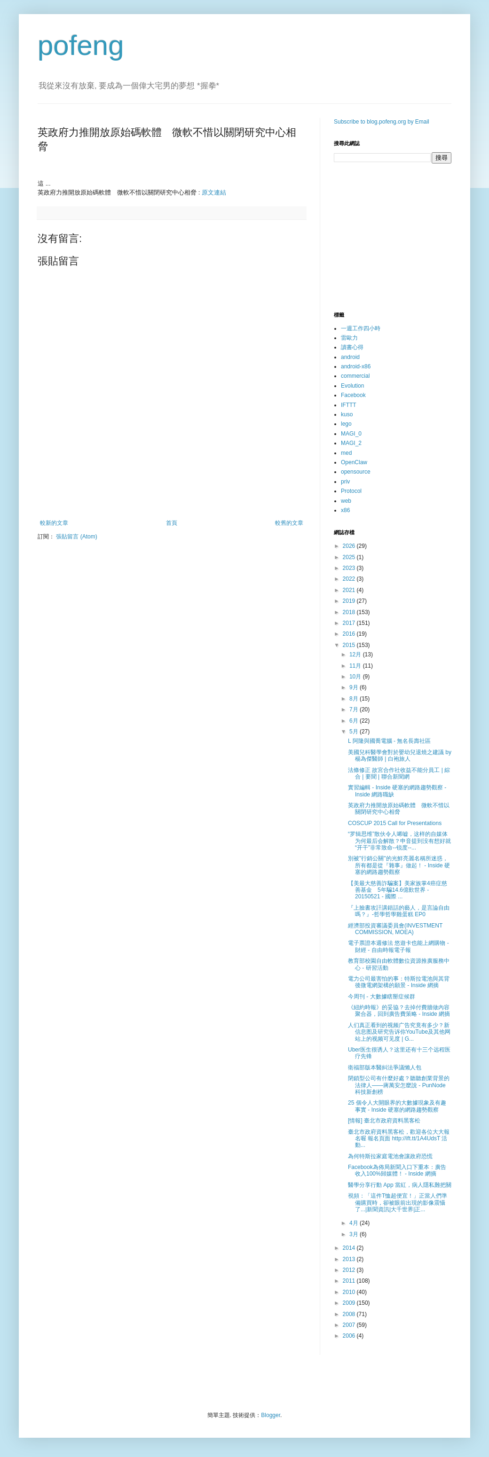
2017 (350, 623)
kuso (347, 414)
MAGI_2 (351, 443)
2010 (350, 1292)
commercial (355, 376)
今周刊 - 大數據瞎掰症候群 (381, 996)
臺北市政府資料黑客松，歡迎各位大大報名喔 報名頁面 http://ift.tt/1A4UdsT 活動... (399, 1139)
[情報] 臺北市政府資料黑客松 (384, 1120)
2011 (350, 1281)
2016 (350, 634)
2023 (350, 568)
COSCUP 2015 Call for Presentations (395, 823)
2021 (350, 590)
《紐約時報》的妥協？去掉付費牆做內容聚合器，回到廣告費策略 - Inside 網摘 (399, 1010)
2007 (350, 1325)
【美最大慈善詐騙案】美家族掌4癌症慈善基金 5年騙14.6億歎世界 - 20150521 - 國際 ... (397, 890)
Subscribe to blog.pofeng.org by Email (381, 121)
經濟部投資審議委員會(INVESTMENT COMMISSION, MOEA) (395, 928)
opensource (356, 471)
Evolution (352, 385)
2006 (350, 1335)
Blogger (270, 1415)
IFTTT (348, 405)
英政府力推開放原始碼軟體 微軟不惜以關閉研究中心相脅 (399, 808)
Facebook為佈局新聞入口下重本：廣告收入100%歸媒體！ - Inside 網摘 (397, 1170)
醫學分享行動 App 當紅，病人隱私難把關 (399, 1185)
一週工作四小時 (360, 328)
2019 (350, 601)
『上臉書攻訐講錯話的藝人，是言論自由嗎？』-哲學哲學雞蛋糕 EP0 (399, 911)
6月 (354, 720)
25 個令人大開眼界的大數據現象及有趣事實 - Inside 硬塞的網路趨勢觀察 (397, 1106)
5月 (354, 731)
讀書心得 (352, 347)
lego (346, 424)
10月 (356, 676)
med (346, 453)
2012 (350, 1270)
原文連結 (214, 192)
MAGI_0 (351, 433)
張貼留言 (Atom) (76, 536)
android (350, 357)
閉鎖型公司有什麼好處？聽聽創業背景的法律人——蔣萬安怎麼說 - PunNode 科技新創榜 (399, 1085)
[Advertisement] (171, 494)
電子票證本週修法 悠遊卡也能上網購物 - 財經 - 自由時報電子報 (398, 946)
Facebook (353, 395)
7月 (354, 709)
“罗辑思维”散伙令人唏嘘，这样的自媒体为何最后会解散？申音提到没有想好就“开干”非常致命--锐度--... (399, 841)
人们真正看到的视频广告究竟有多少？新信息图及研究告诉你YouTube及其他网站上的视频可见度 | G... (399, 1032)
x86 (345, 510)
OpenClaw (354, 462)
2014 (350, 1248)
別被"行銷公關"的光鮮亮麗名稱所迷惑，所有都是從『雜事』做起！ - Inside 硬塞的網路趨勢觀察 (399, 865)
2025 (350, 557)
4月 (354, 1223)
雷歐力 (349, 338)
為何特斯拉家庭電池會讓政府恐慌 (390, 1156)
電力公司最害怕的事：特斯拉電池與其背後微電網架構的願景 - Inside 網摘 (399, 982)
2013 (350, 1259)
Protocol (351, 491)
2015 (350, 645)
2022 (350, 579)
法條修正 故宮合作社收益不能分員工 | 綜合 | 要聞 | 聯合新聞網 (399, 773)
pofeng (81, 45)
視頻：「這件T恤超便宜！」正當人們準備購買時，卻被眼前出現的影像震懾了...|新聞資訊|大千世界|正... (397, 1202)
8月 (354, 698)
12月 (356, 654)
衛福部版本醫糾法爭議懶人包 (384, 1067)
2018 (350, 612)
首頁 (171, 523)
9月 (354, 687)
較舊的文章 (289, 523)
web (346, 501)
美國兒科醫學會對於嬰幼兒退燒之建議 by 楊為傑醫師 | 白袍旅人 (399, 755)
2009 (350, 1303)
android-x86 (356, 366)
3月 (354, 1234)
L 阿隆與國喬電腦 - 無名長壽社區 (389, 741)
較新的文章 (54, 523)
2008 (350, 1314)
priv (345, 481)
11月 (356, 665)
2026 (350, 546)
